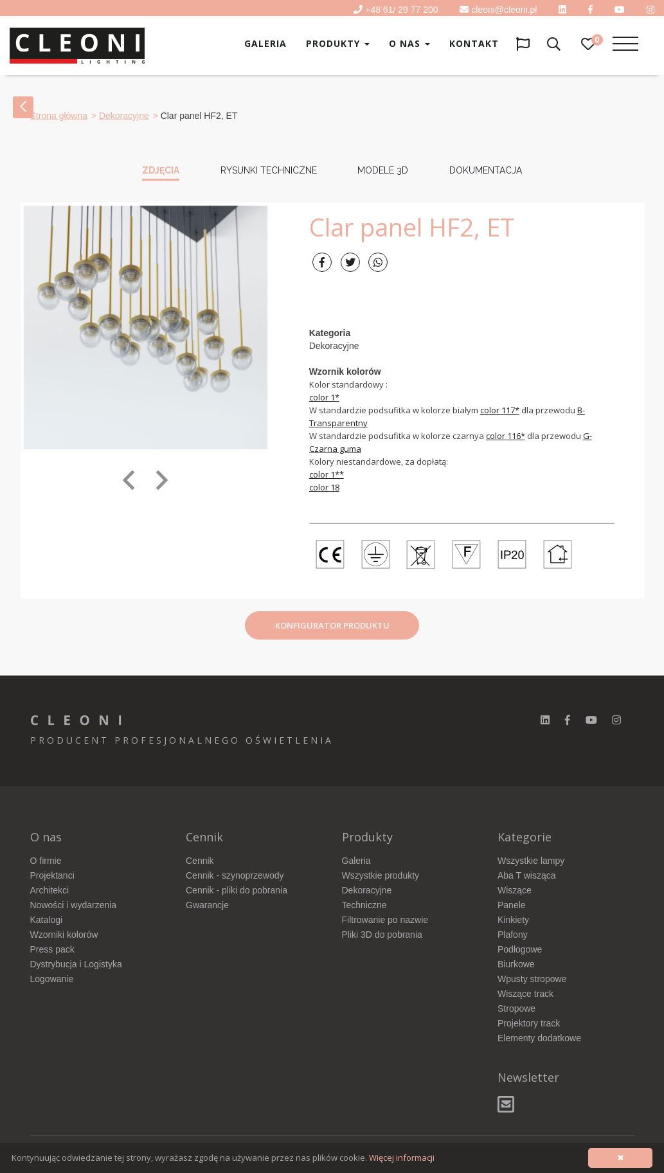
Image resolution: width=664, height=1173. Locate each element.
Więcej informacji (402, 1157)
